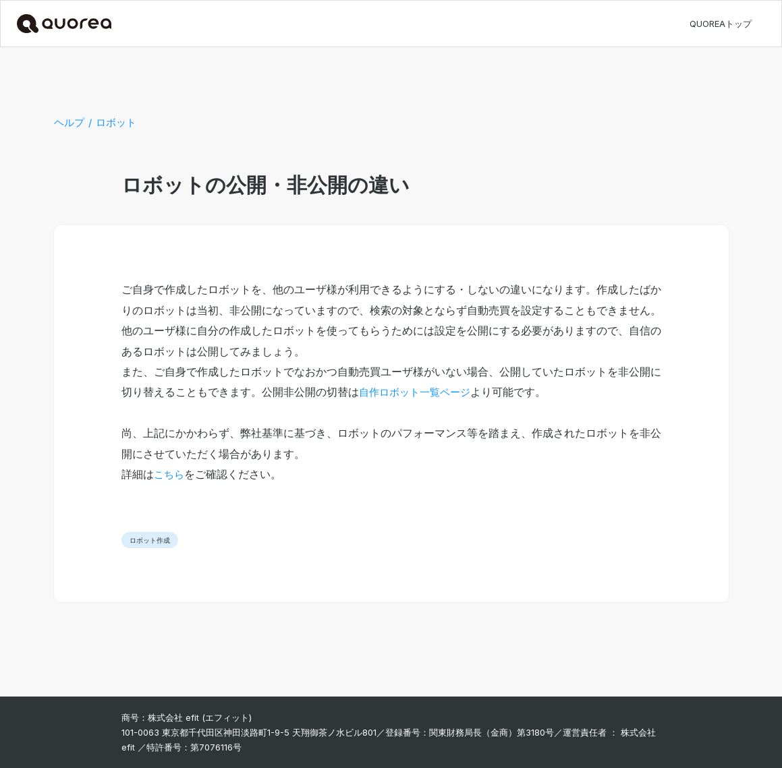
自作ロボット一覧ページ (414, 392)
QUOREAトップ (721, 23)
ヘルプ (69, 122)
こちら (169, 474)
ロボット (116, 122)
